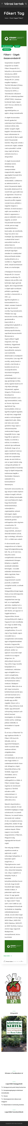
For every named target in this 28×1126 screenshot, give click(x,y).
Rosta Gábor (9, 961)
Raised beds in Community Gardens (14, 1104)
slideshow (7, 49)
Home (6, 18)
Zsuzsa (6, 1096)
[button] (26, 3)
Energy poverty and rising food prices (15, 1087)
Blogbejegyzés (7, 46)
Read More (7, 956)
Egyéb (17, 46)
